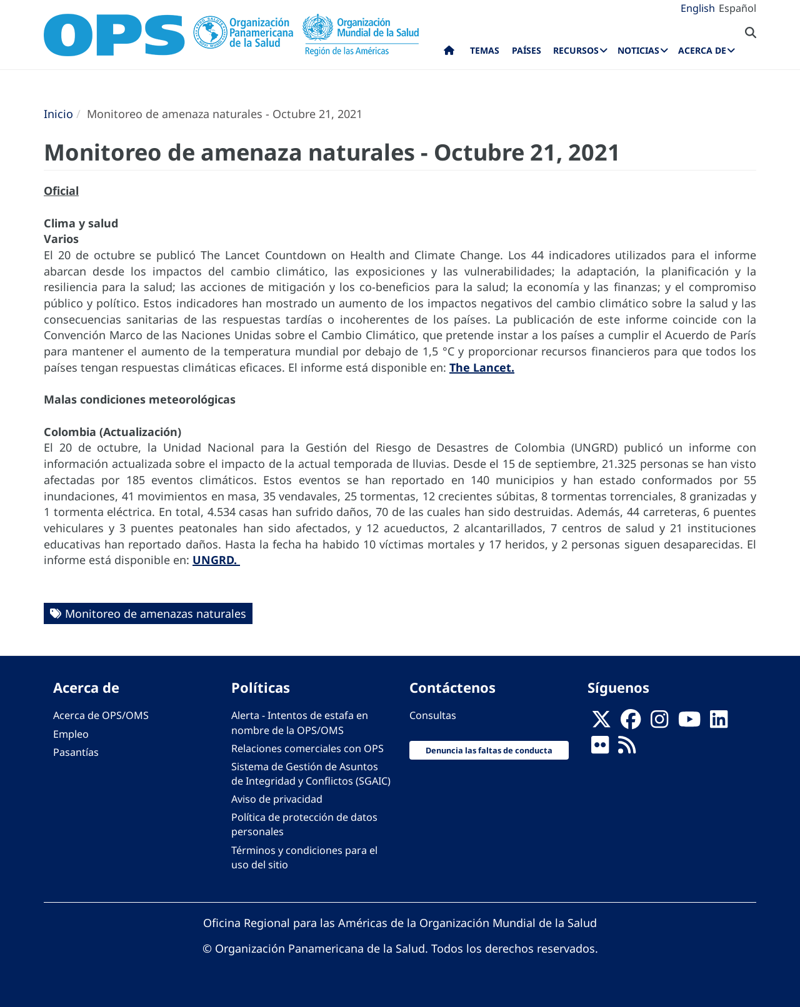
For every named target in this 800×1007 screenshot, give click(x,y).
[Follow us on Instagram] (659, 723)
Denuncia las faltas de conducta (489, 750)
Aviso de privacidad (276, 799)
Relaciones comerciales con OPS (307, 748)
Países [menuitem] (526, 50)
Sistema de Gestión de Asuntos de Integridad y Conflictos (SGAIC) (311, 774)
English (698, 8)
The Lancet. (481, 367)
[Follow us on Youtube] (689, 723)
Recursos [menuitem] (576, 50)
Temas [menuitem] (484, 50)
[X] (601, 723)
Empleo (71, 734)
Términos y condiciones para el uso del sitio (304, 857)
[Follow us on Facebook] (631, 723)
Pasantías (76, 752)
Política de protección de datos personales (304, 824)
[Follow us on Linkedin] (719, 723)
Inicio (58, 113)
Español (737, 8)
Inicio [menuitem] (449, 53)
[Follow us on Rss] (627, 748)
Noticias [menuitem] (638, 50)
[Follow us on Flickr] (600, 748)
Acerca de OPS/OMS (101, 715)
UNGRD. (216, 559)
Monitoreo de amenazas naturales (155, 613)
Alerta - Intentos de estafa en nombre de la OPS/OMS (299, 722)
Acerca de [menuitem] (702, 50)
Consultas (432, 715)
